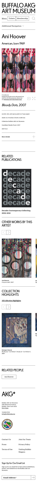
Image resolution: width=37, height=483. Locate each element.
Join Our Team (25, 439)
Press (4, 444)
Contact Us (6, 439)
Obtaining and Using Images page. (13, 99)
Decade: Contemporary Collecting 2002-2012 (16, 211)
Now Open (5, 408)
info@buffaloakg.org (8, 414)
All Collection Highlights (11, 300)
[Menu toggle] (4, 18)
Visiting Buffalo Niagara (25, 450)
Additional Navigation (13, 26)
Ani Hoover (14, 36)
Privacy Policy (24, 444)
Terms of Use (7, 449)
